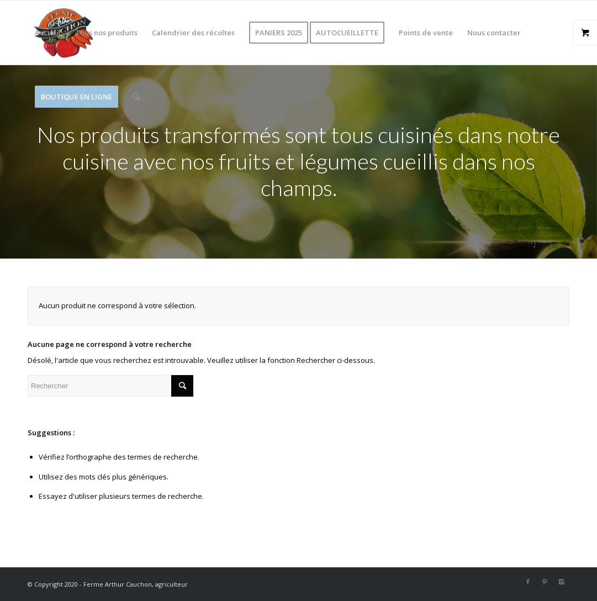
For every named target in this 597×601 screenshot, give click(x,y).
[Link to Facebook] (528, 581)
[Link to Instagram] (561, 581)
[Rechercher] (136, 97)
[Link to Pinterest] (544, 581)
